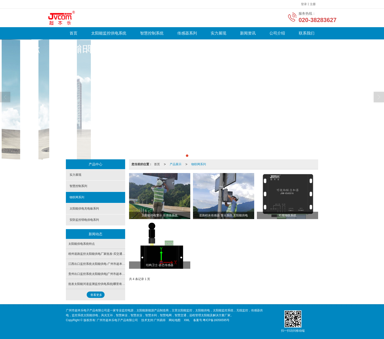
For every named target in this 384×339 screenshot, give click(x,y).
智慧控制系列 (78, 186)
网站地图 (174, 320)
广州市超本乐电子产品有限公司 (117, 320)
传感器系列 (187, 33)
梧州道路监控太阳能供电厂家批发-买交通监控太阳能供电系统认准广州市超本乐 (120, 254)
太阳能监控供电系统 (108, 33)
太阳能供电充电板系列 (84, 208)
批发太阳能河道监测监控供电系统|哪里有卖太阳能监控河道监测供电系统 (115, 284)
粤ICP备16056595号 (216, 320)
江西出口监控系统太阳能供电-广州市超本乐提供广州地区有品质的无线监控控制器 (121, 264)
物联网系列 (198, 164)
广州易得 (160, 320)
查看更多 (96, 295)
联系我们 (306, 33)
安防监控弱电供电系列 (84, 220)
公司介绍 (277, 33)
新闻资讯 (248, 33)
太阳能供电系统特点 (81, 243)
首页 (73, 33)
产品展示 (175, 164)
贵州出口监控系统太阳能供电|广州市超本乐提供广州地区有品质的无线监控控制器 (121, 274)
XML (187, 320)
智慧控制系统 (152, 33)
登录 (304, 4)
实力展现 (218, 33)
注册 (313, 4)
